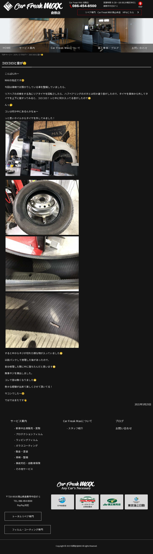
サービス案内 (27, 48)
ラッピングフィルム (27, 440)
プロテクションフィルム (29, 434)
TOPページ (6, 54)
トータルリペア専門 (23, 516)
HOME (7, 48)
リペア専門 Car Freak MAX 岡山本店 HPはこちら (109, 12)
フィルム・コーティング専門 (27, 529)
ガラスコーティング (27, 445)
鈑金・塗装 (22, 451)
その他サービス (24, 469)
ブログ (119, 421)
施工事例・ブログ (108, 48)
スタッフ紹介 (75, 428)
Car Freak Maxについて (65, 48)
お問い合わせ (140, 48)
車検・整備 (22, 457)
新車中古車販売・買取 (28, 428)
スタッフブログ (19, 54)
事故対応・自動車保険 (28, 463)
